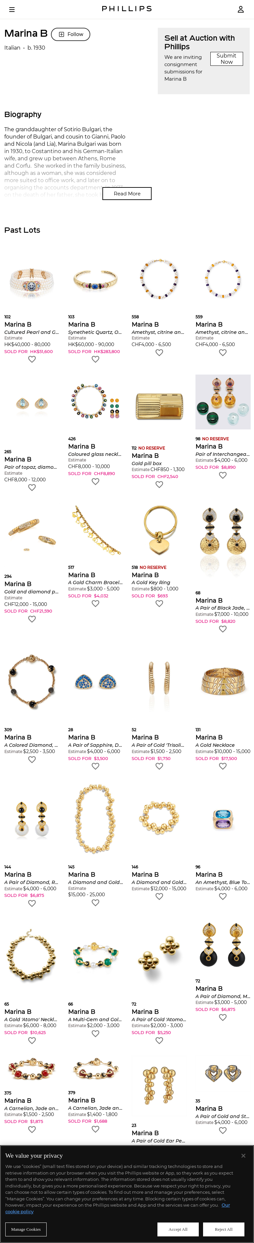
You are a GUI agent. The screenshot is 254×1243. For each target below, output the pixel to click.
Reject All (224, 1229)
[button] (32, 308)
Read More (127, 193)
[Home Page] (127, 9)
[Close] (243, 1155)
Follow (71, 34)
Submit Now (226, 59)
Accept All (178, 1229)
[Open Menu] (16, 9)
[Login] (241, 9)
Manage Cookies (26, 1229)
